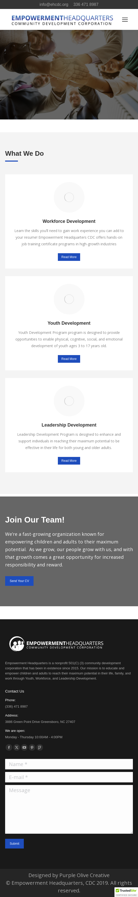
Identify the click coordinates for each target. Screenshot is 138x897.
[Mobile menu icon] (125, 19)
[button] (126, 892)
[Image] (69, 197)
